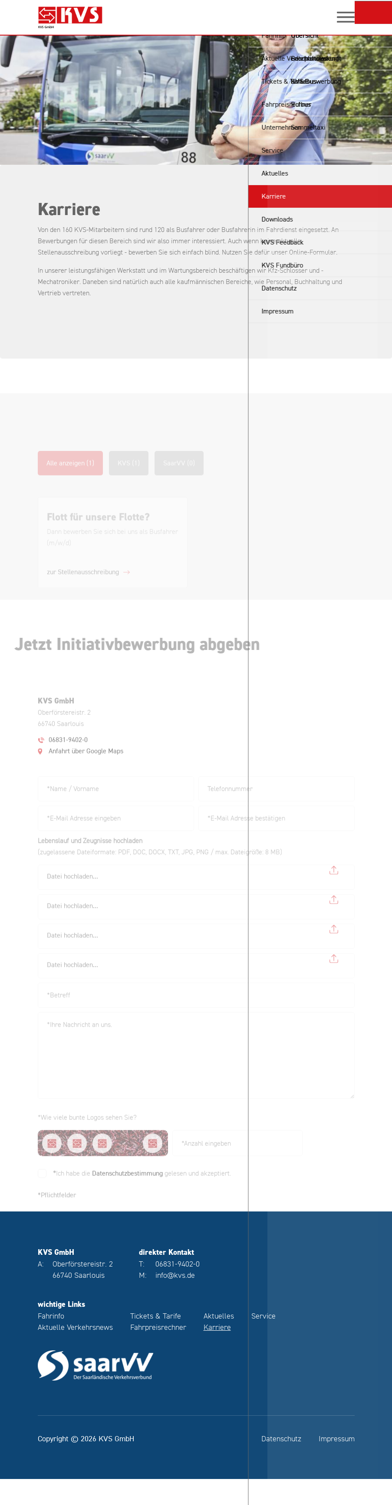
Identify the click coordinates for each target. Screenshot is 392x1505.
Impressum (337, 1464)
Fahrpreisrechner (158, 1353)
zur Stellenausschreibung (83, 583)
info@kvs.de (175, 1301)
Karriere (217, 1353)
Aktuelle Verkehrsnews (75, 1353)
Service (263, 1342)
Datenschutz (281, 1464)
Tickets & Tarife (155, 1342)
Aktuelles (219, 1342)
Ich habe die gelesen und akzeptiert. (142, 1184)
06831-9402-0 (68, 751)
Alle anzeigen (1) (70, 474)
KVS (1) (129, 474)
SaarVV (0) (179, 474)
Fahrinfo (51, 1342)
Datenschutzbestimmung (127, 1184)
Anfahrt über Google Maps (86, 762)
